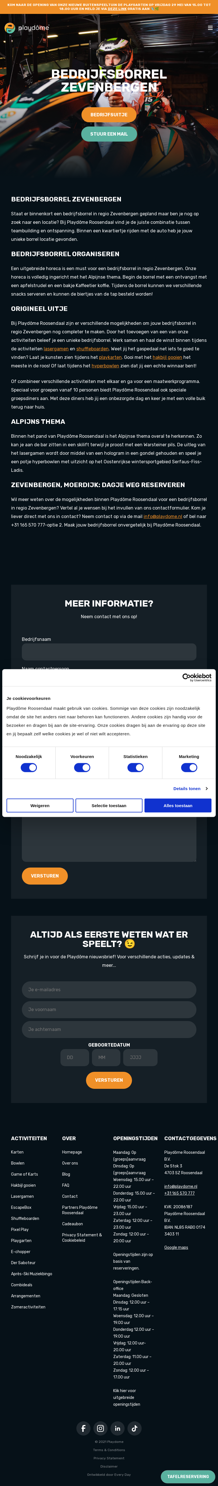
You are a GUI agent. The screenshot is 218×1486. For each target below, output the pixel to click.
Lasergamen (22, 1196)
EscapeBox (21, 1207)
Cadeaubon (72, 1224)
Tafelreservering (188, 1476)
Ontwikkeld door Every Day (109, 1475)
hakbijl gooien (167, 357)
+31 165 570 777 (179, 1193)
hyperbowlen (105, 366)
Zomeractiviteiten (28, 1307)
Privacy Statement (109, 1458)
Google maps (176, 1247)
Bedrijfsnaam (36, 639)
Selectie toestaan (109, 805)
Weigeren (39, 805)
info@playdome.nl (163, 516)
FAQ (65, 1185)
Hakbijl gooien (23, 1185)
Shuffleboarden (25, 1218)
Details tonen (186, 788)
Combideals (21, 1285)
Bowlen (17, 1163)
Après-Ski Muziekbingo (31, 1274)
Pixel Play (20, 1229)
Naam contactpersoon (45, 669)
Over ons (70, 1163)
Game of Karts (24, 1174)
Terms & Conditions (109, 1450)
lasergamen (56, 348)
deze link (117, 9)
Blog (66, 1174)
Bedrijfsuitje (109, 114)
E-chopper (20, 1251)
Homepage (72, 1152)
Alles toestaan (178, 805)
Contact (70, 1196)
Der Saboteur (23, 1262)
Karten (17, 1152)
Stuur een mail (109, 134)
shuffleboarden (92, 348)
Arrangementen (25, 1296)
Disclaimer (109, 1466)
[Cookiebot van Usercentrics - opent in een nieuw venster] (186, 677)
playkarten (110, 357)
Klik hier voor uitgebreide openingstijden (126, 1397)
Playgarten (21, 1240)
